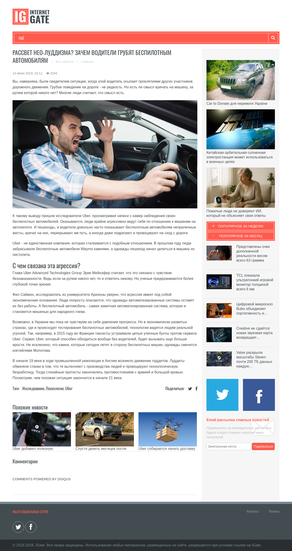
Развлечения (51, 37)
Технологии (27, 37)
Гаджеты (156, 37)
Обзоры (136, 37)
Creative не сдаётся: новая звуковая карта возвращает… (254, 332)
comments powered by (42, 479)
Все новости (65, 61)
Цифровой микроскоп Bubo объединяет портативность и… (254, 308)
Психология (55, 388)
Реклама (274, 511)
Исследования (33, 388)
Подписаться (263, 446)
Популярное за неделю (240, 226)
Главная (87, 61)
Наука (93, 37)
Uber (69, 388)
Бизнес (75, 37)
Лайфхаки (114, 37)
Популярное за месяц (240, 236)
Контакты (253, 511)
